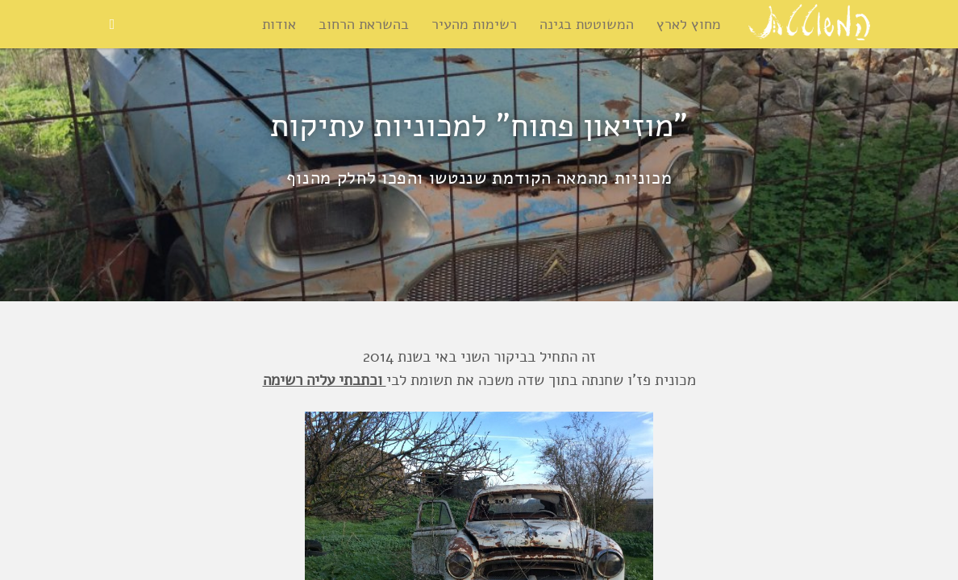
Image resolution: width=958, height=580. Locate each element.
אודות (279, 24)
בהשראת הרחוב (364, 24)
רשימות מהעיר (474, 24)
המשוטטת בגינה (586, 24)
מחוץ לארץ (688, 24)
